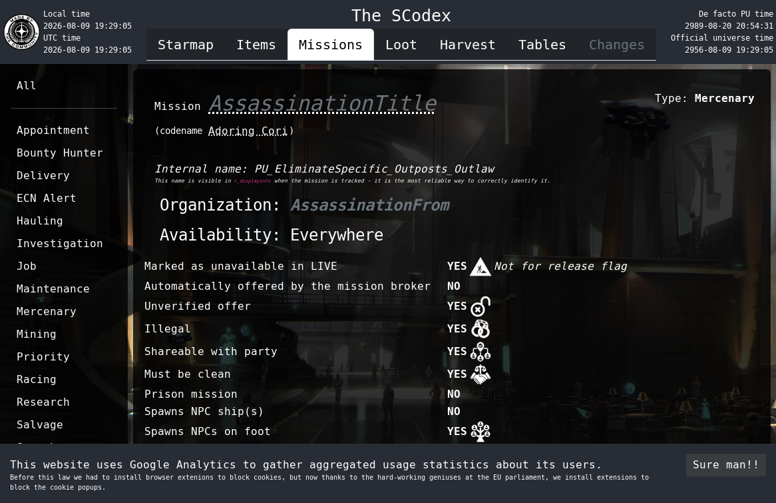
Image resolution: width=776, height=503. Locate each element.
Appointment (53, 130)
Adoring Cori (248, 131)
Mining (37, 334)
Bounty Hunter (60, 153)
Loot (401, 45)
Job (27, 266)
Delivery (43, 175)
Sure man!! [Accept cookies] (726, 464)
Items (256, 45)
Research (43, 402)
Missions (331, 45)
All (27, 85)
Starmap (186, 45)
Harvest (468, 45)
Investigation (60, 243)
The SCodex (401, 15)
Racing (37, 379)
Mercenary (47, 311)
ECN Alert (47, 198)
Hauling (40, 221)
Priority (43, 356)
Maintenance (53, 288)
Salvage (40, 424)
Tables (542, 45)
